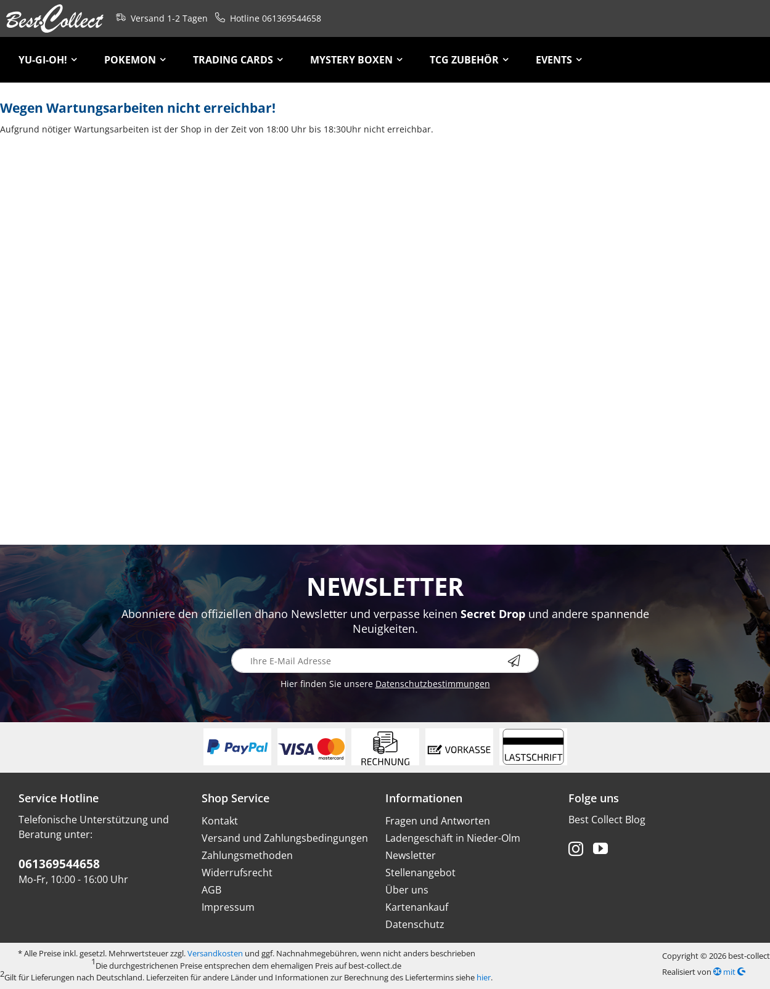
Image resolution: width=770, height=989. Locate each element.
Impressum (228, 907)
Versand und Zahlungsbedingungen (285, 838)
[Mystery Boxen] (356, 60)
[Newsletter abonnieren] (523, 660)
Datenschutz (414, 924)
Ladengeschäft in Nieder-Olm (452, 838)
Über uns (406, 890)
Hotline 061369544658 (265, 17)
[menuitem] (47, 60)
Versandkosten (215, 953)
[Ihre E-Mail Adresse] (385, 660)
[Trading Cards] (238, 60)
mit (729, 971)
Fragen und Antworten (437, 821)
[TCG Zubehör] (469, 60)
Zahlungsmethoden (247, 855)
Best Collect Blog (606, 819)
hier (484, 977)
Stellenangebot (420, 872)
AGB (211, 890)
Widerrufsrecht (237, 872)
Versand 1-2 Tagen (159, 17)
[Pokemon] (135, 60)
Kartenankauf (416, 907)
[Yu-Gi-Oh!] (47, 60)
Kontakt (220, 821)
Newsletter (410, 855)
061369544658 (59, 864)
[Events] (558, 60)
